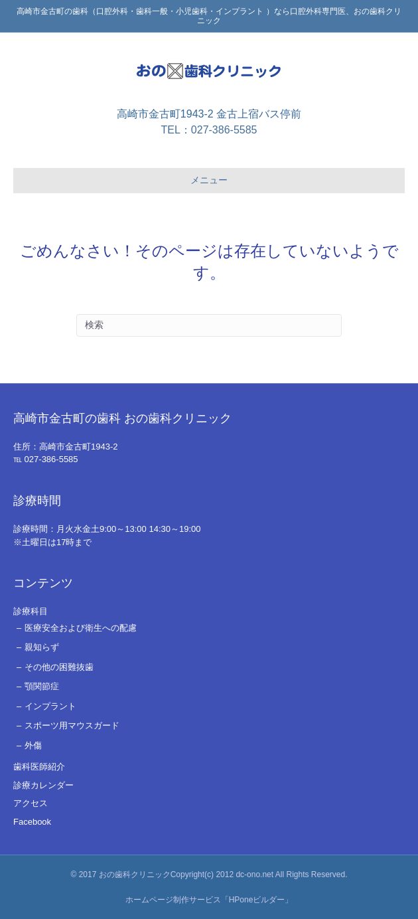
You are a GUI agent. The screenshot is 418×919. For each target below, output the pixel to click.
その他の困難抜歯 (59, 667)
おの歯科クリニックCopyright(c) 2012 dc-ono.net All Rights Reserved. (223, 874)
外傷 (33, 745)
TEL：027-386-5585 (209, 129)
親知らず (42, 647)
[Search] (209, 325)
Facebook (32, 822)
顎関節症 (42, 686)
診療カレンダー (43, 785)
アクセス (30, 803)
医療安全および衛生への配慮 (81, 628)
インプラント (50, 706)
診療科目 (30, 611)
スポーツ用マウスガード (72, 725)
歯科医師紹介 (39, 767)
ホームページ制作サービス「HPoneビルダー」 (209, 899)
